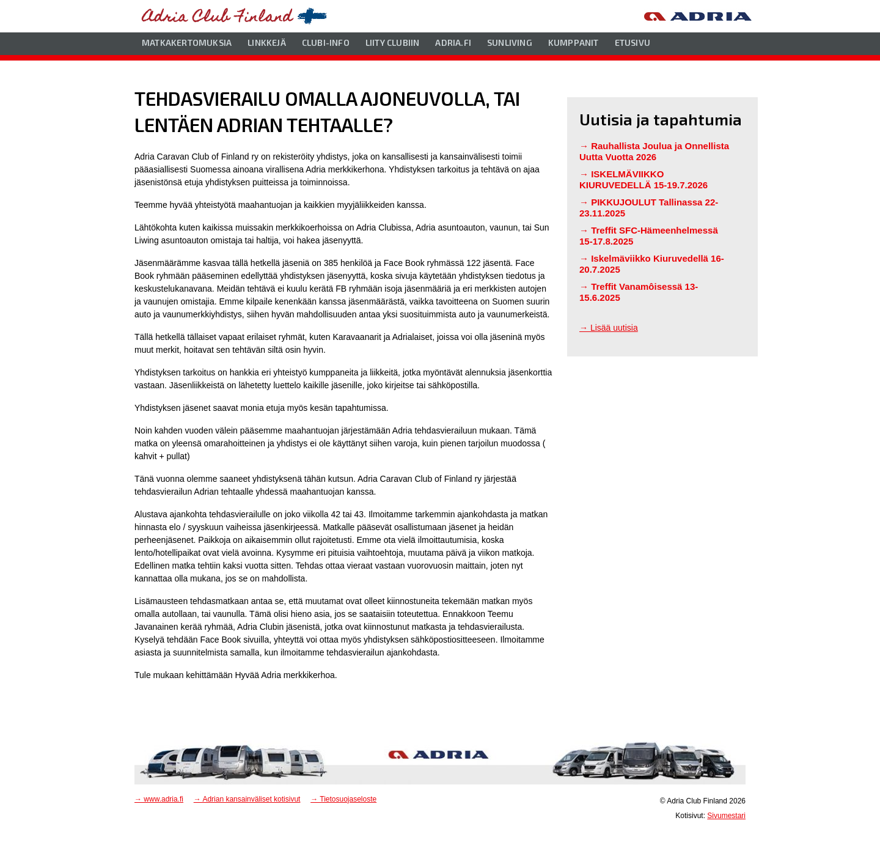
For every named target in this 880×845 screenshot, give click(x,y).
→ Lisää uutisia (608, 328)
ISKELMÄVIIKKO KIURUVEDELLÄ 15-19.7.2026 (643, 179)
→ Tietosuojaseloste (343, 799)
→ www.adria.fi (158, 799)
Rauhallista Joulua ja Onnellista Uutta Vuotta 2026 (654, 151)
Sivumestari (726, 815)
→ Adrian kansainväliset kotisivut (247, 799)
